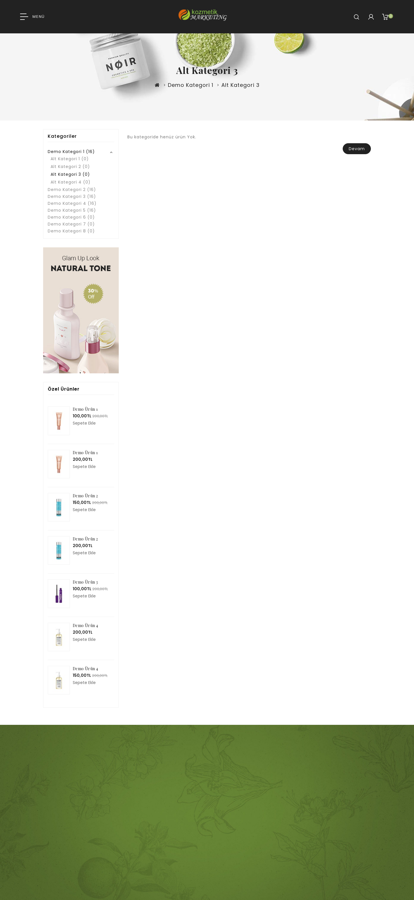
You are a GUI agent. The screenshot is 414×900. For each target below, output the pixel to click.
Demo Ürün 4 (85, 625)
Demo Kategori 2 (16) (72, 189)
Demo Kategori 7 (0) (71, 224)
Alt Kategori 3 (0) (70, 174)
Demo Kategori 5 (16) (72, 210)
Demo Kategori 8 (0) (71, 231)
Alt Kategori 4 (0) (71, 182)
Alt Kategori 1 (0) (70, 159)
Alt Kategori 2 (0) (70, 166)
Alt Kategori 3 (240, 85)
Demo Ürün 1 (85, 409)
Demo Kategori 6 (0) (71, 217)
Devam (357, 149)
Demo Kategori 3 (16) (72, 196)
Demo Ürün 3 (85, 582)
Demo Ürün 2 (85, 495)
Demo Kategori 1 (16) (71, 151)
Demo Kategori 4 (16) (72, 203)
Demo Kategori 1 (190, 85)
